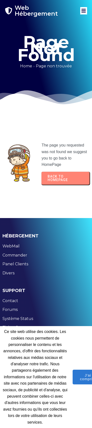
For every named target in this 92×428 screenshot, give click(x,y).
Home (26, 66)
